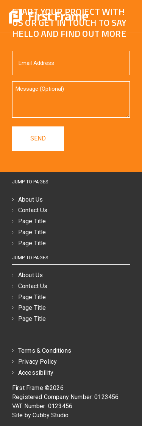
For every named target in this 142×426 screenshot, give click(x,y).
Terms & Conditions (44, 350)
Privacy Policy (37, 361)
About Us (30, 199)
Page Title (32, 221)
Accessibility (35, 372)
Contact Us (33, 210)
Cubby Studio (51, 415)
